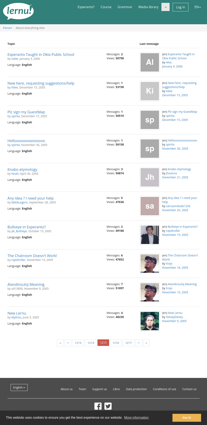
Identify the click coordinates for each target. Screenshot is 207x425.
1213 (78, 343)
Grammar (124, 7)
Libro (116, 389)
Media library (148, 7)
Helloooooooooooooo (26, 140)
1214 (90, 343)
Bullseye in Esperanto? (27, 226)
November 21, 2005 (175, 177)
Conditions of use (164, 389)
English (19, 387)
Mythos (16, 317)
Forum (7, 28)
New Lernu (17, 313)
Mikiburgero (19, 202)
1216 (116, 343)
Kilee (14, 87)
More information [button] (136, 417)
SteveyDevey (174, 317)
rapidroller (173, 231)
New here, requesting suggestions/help (41, 83)
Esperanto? (86, 7)
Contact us (189, 389)
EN (198, 7)
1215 (103, 342)
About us (67, 389)
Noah (15, 174)
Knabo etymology (22, 169)
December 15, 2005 (175, 95)
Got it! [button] (186, 417)
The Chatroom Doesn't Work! (32, 255)
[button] (165, 7)
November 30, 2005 (175, 148)
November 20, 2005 (175, 210)
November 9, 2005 (174, 321)
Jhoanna (171, 173)
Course (106, 7)
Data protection (136, 389)
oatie (14, 59)
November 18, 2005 (175, 267)
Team (82, 389)
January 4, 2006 (172, 66)
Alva (168, 62)
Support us (99, 389)
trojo (169, 263)
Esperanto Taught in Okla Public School (41, 54)
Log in (180, 7)
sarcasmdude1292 (178, 206)
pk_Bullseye (19, 231)
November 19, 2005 (175, 235)
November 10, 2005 (175, 292)
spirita (15, 116)
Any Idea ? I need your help (31, 198)
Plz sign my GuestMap (26, 111)
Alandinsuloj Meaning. (26, 284)
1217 (128, 343)
